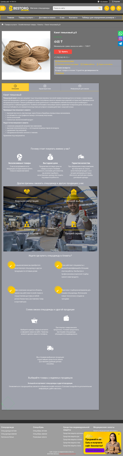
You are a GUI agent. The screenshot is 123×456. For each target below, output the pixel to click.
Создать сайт (5, 1)
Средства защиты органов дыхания (76, 433)
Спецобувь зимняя (40, 434)
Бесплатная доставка (66, 61)
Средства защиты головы (72, 439)
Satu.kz (71, 452)
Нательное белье (7, 437)
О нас (62, 18)
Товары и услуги (26, 18)
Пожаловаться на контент (67, 454)
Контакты (73, 18)
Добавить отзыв (118, 8)
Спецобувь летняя (40, 431)
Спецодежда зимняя (9, 434)
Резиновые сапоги (40, 437)
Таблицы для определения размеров (98, 18)
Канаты (40, 25)
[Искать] (99, 8)
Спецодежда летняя (8, 431)
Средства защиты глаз (71, 443)
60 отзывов (104, 1)
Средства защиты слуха (72, 446)
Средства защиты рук (71, 436)
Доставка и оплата (47, 18)
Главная (10, 18)
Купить (65, 52)
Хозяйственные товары (27, 25)
